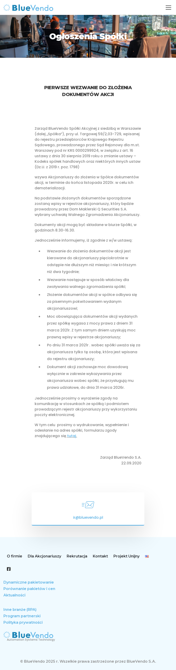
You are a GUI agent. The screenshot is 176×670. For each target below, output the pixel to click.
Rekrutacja (77, 556)
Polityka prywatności (23, 622)
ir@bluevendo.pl (88, 517)
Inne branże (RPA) (19, 609)
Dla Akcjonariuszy (44, 556)
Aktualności (14, 595)
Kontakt (100, 556)
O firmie (14, 556)
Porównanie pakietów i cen (29, 589)
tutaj (71, 435)
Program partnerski (22, 616)
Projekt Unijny (126, 556)
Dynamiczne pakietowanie (28, 582)
